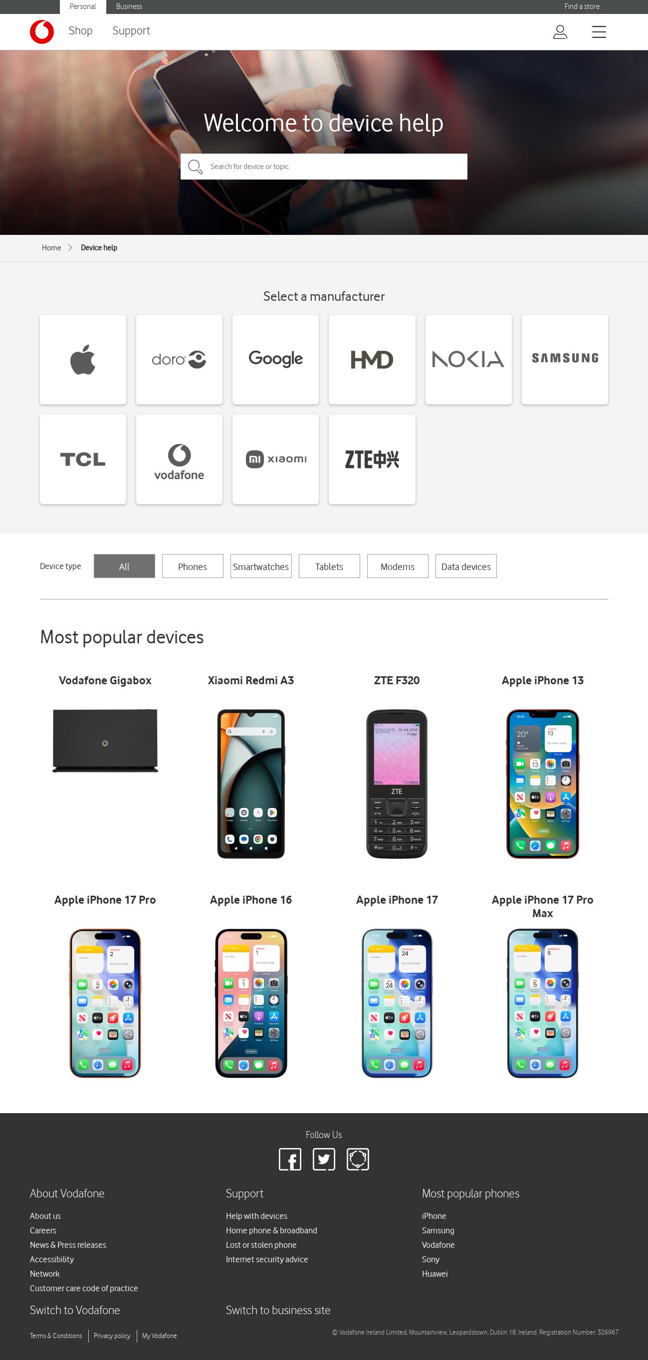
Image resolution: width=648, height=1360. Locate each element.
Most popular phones (470, 1194)
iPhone (434, 1216)
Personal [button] (83, 6)
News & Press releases (68, 1245)
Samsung (438, 1230)
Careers (43, 1230)
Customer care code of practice (84, 1288)
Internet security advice (267, 1259)
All (124, 566)
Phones (192, 566)
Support (131, 31)
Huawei (435, 1274)
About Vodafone (67, 1194)
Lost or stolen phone (261, 1245)
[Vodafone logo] (42, 32)
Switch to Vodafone (75, 1311)
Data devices (466, 566)
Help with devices (256, 1216)
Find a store (582, 6)
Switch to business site (278, 1311)
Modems (398, 566)
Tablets (329, 566)
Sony (430, 1259)
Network (44, 1274)
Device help (99, 247)
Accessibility (52, 1259)
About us (45, 1216)
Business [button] (129, 6)
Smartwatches (261, 566)
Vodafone (438, 1245)
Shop (81, 31)
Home (51, 247)
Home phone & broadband (271, 1230)
